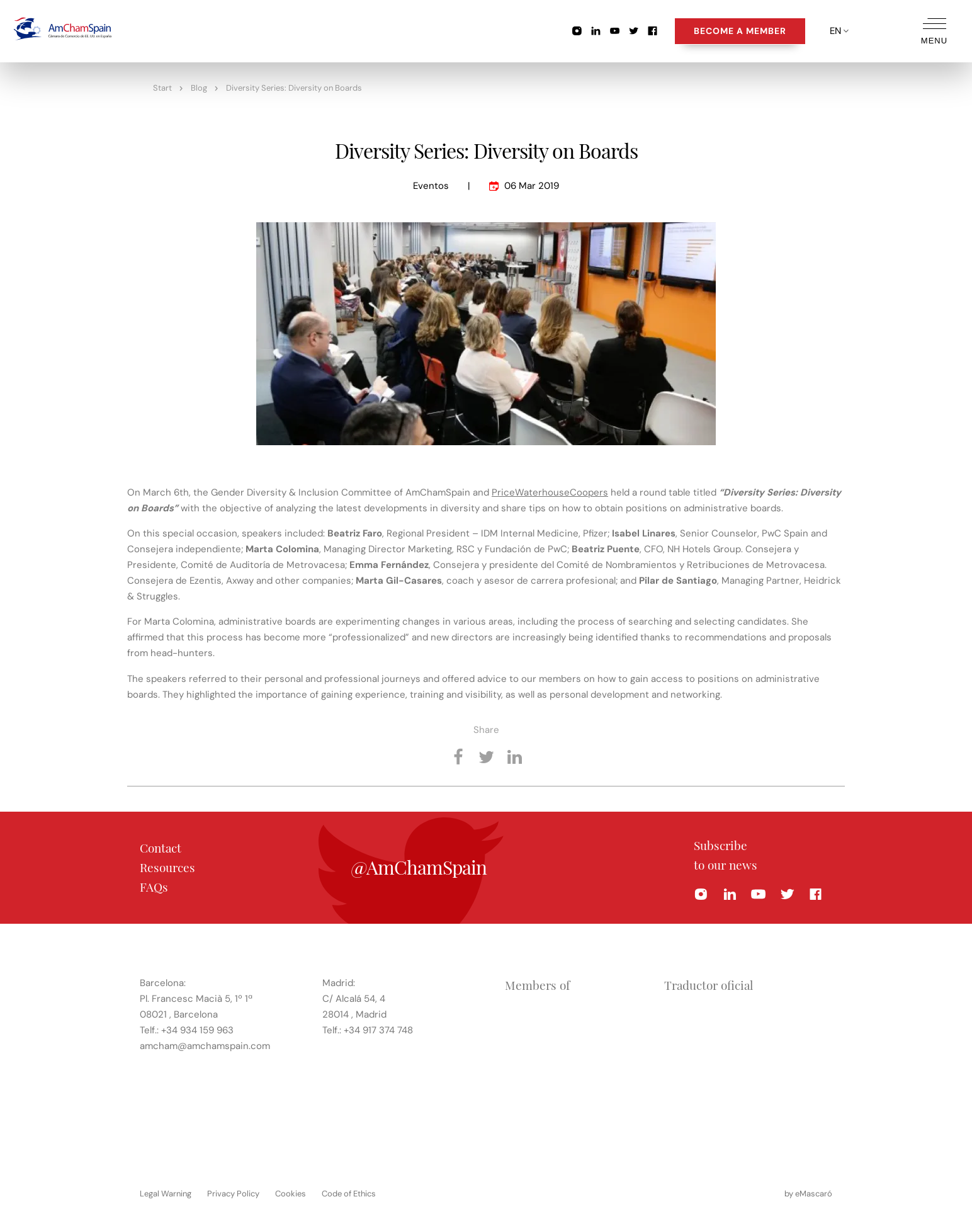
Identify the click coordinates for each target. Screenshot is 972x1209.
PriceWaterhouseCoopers (550, 492)
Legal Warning (165, 1193)
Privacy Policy (233, 1193)
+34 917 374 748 (378, 1029)
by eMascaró (808, 1193)
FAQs (154, 886)
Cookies (290, 1193)
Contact (160, 847)
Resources (167, 867)
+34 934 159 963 (197, 1029)
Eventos (431, 185)
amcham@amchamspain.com (205, 1045)
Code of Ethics (349, 1193)
